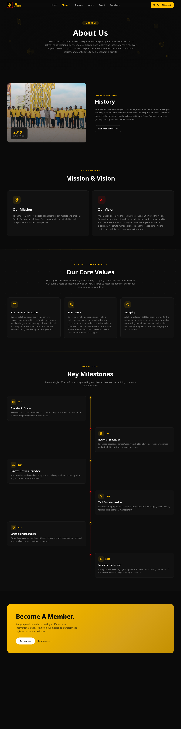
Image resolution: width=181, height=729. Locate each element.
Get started (25, 641)
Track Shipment (162, 5)
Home (54, 5)
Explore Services (108, 128)
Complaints (115, 5)
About (66, 5)
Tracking (79, 5)
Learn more (45, 641)
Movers (91, 5)
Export (102, 5)
